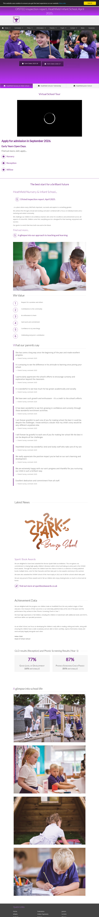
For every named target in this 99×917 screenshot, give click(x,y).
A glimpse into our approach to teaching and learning (40, 235)
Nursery (8, 156)
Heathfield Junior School (82, 86)
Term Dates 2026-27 (52, 65)
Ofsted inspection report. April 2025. (35, 199)
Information (41, 27)
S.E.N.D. (64, 914)
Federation (40, 911)
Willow (7, 169)
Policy (30, 27)
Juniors (64, 911)
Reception (9, 163)
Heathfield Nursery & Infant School (16, 86)
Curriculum (18, 27)
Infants (15, 914)
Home (6, 27)
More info (62, 3)
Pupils (63, 27)
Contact (73, 27)
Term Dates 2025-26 (30, 64)
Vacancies (91, 28)
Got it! (90, 3)
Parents (53, 27)
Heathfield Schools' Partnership (49, 86)
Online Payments (42, 914)
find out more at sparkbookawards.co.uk (36, 586)
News (82, 28)
